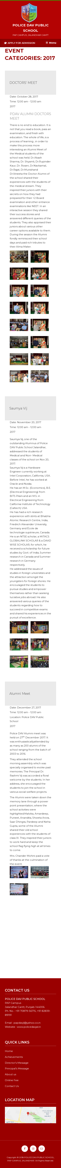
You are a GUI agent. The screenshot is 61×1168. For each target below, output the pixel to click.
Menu (51, 42)
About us (10, 1074)
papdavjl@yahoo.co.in (27, 1022)
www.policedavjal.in (29, 1026)
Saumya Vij (18, 408)
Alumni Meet (19, 694)
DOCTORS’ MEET (23, 83)
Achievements (14, 1056)
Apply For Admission (19, 42)
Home (9, 1051)
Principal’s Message (17, 1068)
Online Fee (12, 1080)
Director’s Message (16, 1062)
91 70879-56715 (26, 1010)
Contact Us (12, 1086)
